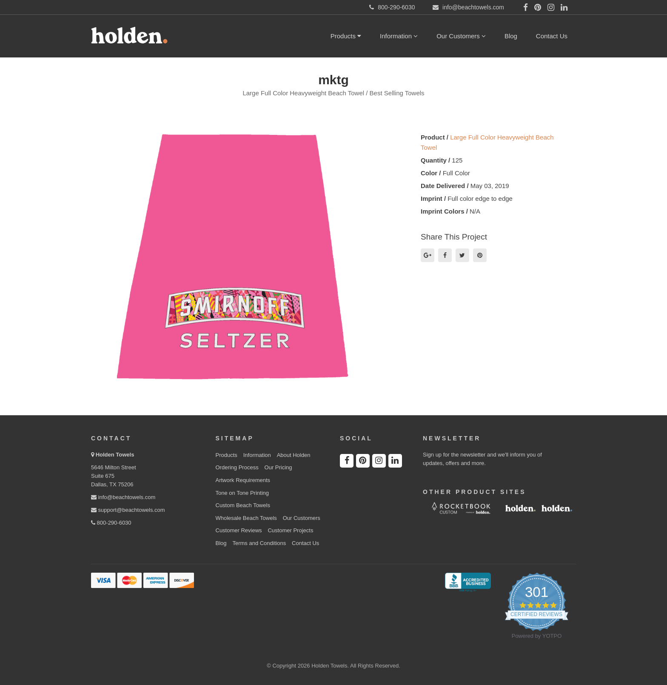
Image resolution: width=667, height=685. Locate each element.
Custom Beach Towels (243, 505)
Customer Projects (290, 530)
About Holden (294, 455)
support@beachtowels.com (128, 510)
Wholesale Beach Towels (246, 518)
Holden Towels (115, 454)
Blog (511, 36)
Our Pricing (278, 467)
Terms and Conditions (259, 543)
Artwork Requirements (243, 480)
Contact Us (551, 36)
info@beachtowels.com (123, 497)
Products (346, 36)
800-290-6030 (111, 522)
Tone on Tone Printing (242, 493)
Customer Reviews (239, 530)
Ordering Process (237, 467)
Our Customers (461, 36)
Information (399, 36)
